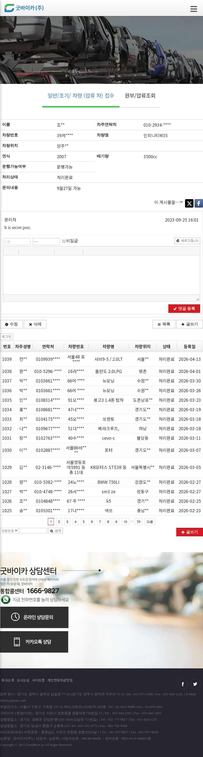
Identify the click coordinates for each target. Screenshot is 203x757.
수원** (143, 380)
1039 (7, 359)
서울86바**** (76, 450)
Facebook (199, 203)
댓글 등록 (184, 308)
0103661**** (48, 380)
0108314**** (48, 400)
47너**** (76, 409)
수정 (11, 324)
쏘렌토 (108, 419)
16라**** (76, 371)
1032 (7, 428)
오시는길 (23, 680)
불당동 (143, 438)
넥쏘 (109, 510)
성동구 (143, 491)
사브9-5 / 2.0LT (108, 359)
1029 (7, 467)
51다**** (76, 428)
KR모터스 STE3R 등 (108, 467)
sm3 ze (109, 491)
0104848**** (48, 501)
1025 (7, 510)
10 (125, 521)
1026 (7, 501)
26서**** (76, 491)
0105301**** (48, 510)
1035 (7, 400)
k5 (108, 501)
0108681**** (48, 409)
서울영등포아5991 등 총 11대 (76, 467)
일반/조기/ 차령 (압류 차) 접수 (81, 95)
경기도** (142, 409)
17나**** (76, 510)
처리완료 (166, 359)
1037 (7, 380)
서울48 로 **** (76, 359)
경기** (143, 501)
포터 (109, 450)
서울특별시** (142, 467)
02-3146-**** (48, 467)
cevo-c (108, 438)
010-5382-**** (48, 482)
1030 (7, 450)
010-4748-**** (48, 491)
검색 (55, 531)
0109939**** (48, 359)
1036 (7, 390)
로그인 (6, 336)
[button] (7, 251)
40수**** (76, 438)
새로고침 (187, 240)
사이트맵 (38, 680)
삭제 (35, 324)
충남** (143, 510)
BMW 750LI (108, 482)
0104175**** (48, 419)
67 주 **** (76, 501)
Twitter (189, 203)
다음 (150, 521)
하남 (143, 428)
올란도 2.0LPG (108, 371)
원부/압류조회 (140, 95)
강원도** (142, 482)
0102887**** (48, 450)
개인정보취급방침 (60, 680)
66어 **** (76, 380)
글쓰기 (189, 324)
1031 (7, 438)
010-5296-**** (48, 371)
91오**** (76, 400)
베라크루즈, (108, 428)
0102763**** (48, 438)
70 (138, 521)
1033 (7, 419)
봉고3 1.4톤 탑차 (109, 400)
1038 (7, 371)
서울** (143, 359)
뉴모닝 (108, 380)
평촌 (143, 371)
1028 (7, 482)
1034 (7, 409)
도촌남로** (143, 400)
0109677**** (48, 428)
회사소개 (7, 680)
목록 (164, 324)
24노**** (76, 482)
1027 (7, 491)
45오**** (76, 419)
